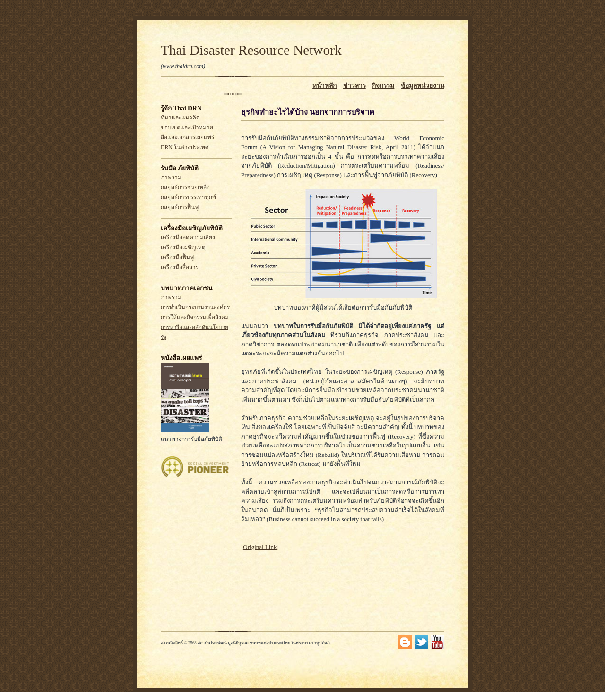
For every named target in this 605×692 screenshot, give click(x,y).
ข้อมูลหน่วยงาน (422, 85)
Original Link (260, 546)
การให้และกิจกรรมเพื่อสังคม (195, 317)
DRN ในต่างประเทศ (184, 147)
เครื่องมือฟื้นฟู (177, 257)
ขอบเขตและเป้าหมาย (187, 128)
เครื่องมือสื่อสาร (180, 267)
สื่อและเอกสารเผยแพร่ (187, 138)
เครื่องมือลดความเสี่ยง (188, 238)
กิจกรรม (383, 85)
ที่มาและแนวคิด (180, 118)
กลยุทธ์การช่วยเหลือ (185, 188)
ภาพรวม (171, 178)
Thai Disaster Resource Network (251, 50)
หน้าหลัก (324, 85)
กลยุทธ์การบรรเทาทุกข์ (188, 197)
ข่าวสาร (354, 85)
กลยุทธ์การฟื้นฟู (180, 207)
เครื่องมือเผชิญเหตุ (183, 248)
